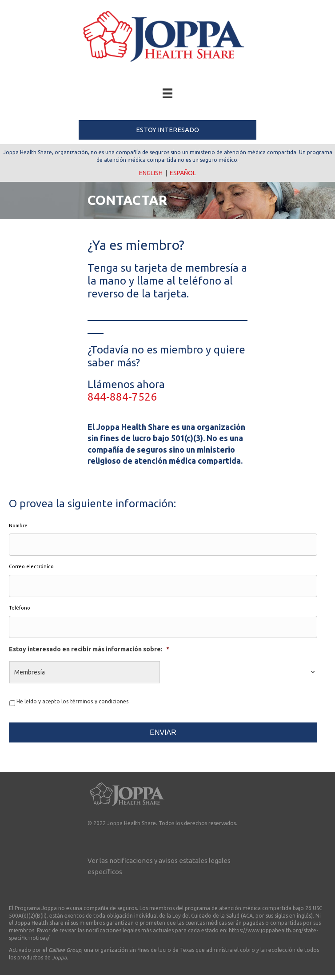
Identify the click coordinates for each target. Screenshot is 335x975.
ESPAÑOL (183, 173)
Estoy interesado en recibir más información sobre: (89, 649)
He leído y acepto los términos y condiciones (72, 701)
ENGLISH (151, 173)
